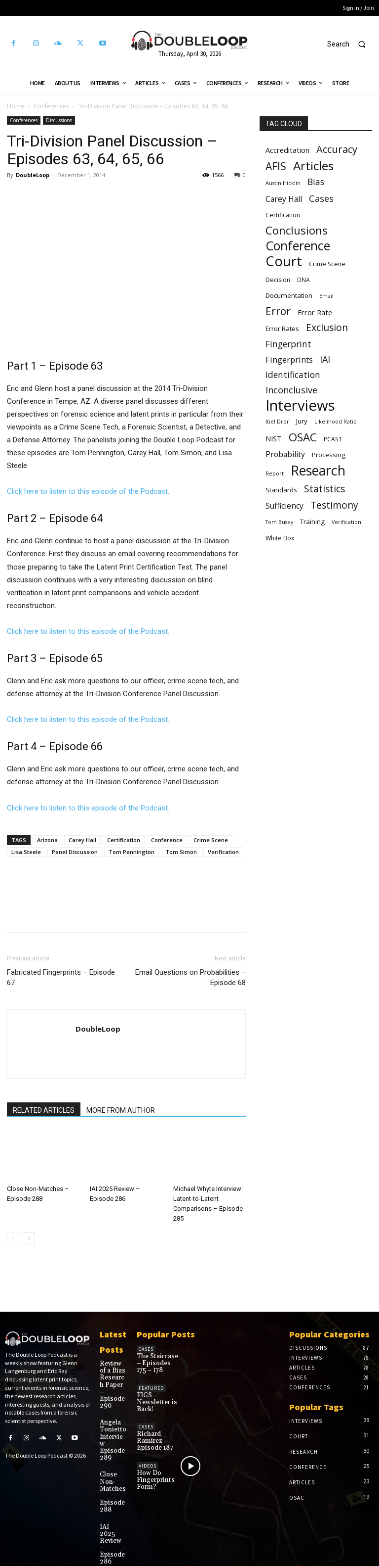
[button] (350, 44)
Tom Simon (181, 851)
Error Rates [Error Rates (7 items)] (282, 328)
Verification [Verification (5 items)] (346, 522)
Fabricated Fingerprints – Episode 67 (61, 977)
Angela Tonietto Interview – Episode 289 (112, 1430)
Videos (147, 1461)
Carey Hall (82, 840)
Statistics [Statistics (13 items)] (324, 489)
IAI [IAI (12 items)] (325, 359)
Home (15, 106)
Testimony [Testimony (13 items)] (334, 505)
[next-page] (29, 1238)
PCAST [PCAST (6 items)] (333, 439)
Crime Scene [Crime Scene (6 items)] (327, 264)
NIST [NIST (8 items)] (273, 438)
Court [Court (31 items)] (283, 261)
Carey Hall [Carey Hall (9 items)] (283, 199)
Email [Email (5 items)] (326, 295)
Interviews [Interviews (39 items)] (300, 405)
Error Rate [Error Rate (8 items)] (315, 312)
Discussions (59, 120)
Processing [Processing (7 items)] (328, 454)
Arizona (47, 840)
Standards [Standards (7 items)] (281, 489)
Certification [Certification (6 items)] (282, 215)
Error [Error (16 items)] (278, 311)
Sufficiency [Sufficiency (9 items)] (284, 506)
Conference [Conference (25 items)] (297, 245)
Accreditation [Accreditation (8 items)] (287, 150)
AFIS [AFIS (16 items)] (275, 166)
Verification (223, 851)
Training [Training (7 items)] (312, 521)
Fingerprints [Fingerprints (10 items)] (289, 359)
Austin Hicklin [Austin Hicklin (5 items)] (283, 183)
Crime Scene (210, 840)
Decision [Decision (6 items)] (277, 280)
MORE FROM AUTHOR (120, 1110)
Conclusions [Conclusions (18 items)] (296, 230)
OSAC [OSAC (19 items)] (303, 437)
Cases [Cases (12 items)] (321, 198)
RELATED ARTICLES (44, 1110)
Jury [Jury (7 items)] (301, 421)
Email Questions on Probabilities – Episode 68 (190, 977)
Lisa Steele (26, 851)
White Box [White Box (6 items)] (279, 538)
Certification (123, 840)
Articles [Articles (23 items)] (313, 165)
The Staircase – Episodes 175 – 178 (157, 1362)
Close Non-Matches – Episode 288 (111, 1479)
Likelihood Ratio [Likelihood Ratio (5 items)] (335, 421)
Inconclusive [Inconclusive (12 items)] (291, 390)
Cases (146, 1349)
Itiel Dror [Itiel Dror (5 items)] (277, 421)
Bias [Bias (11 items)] (315, 182)
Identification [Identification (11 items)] (292, 375)
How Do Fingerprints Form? (155, 1475)
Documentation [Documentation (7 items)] (288, 295)
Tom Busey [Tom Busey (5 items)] (279, 522)
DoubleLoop (32, 175)
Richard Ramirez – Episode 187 (153, 1437)
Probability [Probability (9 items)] (285, 454)
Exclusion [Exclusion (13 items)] (327, 328)
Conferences (51, 106)
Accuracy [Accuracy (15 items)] (336, 149)
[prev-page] (13, 1238)
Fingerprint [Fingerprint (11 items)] (288, 344)
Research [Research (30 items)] (318, 470)
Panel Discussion (75, 851)
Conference (167, 840)
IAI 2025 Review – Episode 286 (111, 1529)
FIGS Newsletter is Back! (155, 1400)
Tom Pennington (131, 851)
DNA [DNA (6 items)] (303, 280)
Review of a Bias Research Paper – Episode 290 (113, 1380)
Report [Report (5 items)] (274, 473)
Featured (151, 1386)
